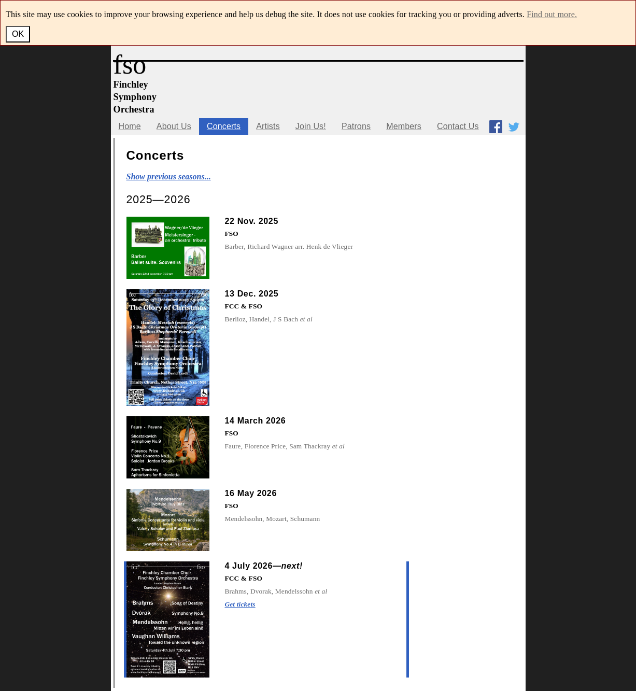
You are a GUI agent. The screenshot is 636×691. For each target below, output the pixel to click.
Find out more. (552, 14)
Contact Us (458, 126)
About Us (174, 126)
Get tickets (240, 604)
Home (130, 126)
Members (403, 126)
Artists (268, 126)
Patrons (356, 126)
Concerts (224, 126)
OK (18, 34)
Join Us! (310, 126)
